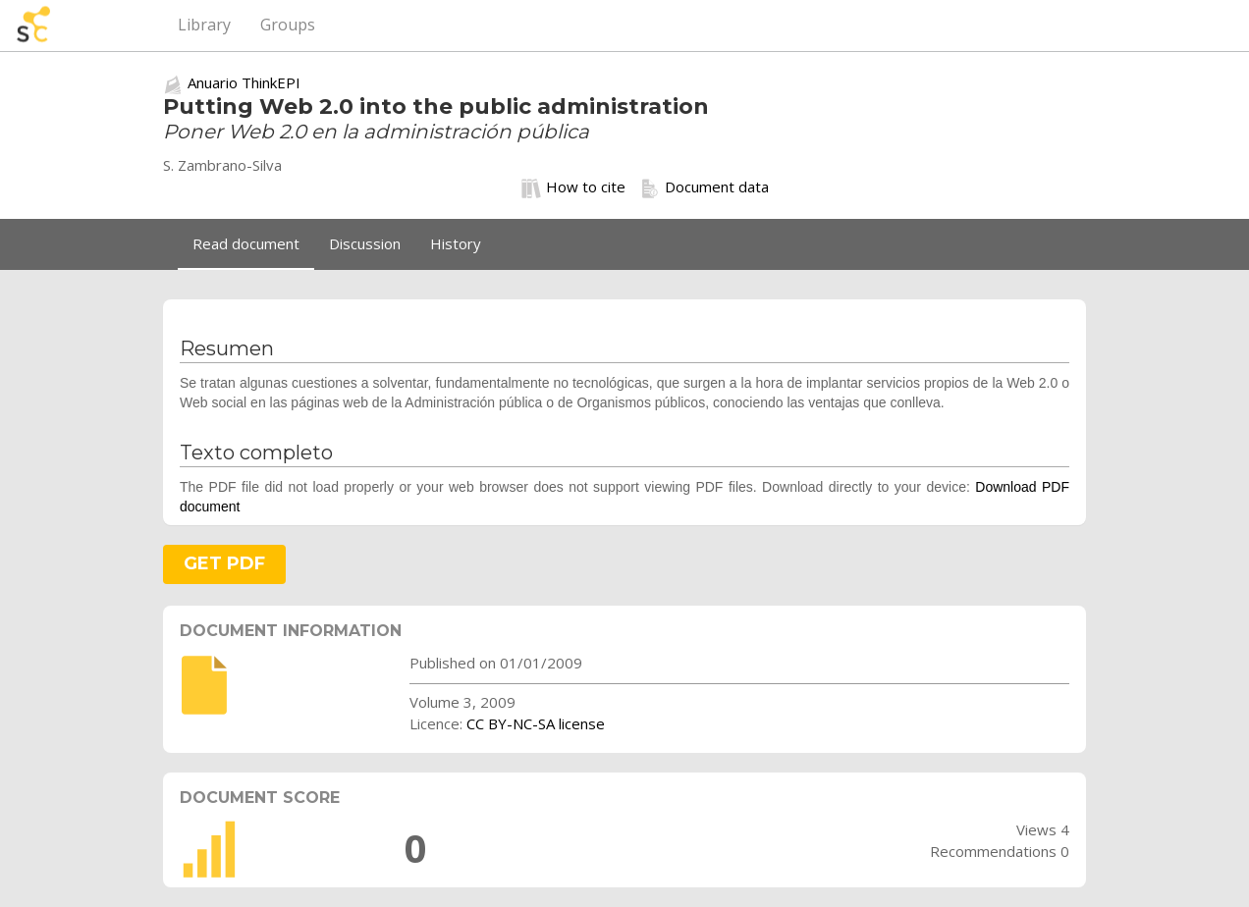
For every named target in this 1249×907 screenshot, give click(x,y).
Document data (704, 187)
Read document (245, 243)
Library (204, 24)
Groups (287, 24)
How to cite (573, 187)
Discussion (365, 243)
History (455, 243)
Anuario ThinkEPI (244, 82)
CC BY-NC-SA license (535, 723)
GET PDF (224, 563)
